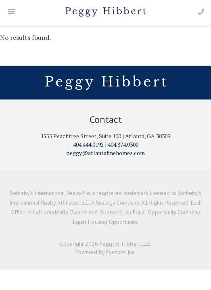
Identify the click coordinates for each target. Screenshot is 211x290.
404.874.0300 (123, 144)
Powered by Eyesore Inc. (105, 252)
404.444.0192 (88, 144)
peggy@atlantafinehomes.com (105, 153)
